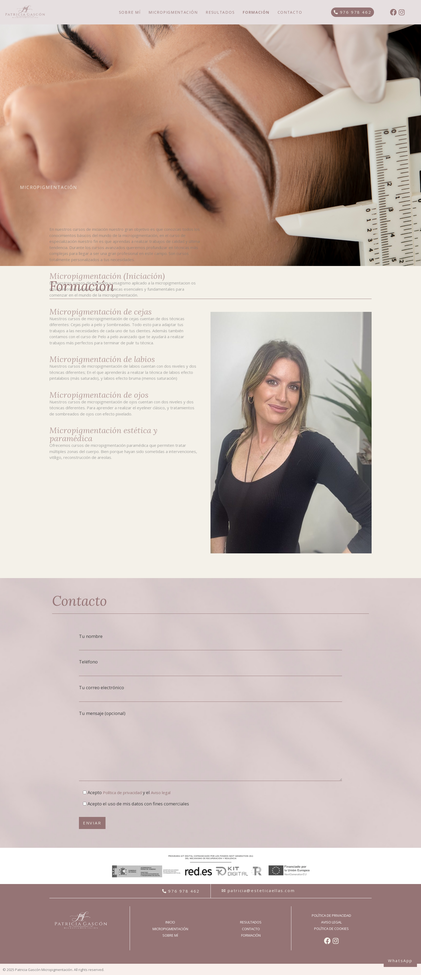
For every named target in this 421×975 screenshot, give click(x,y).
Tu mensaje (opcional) (210, 745)
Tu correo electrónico (210, 693)
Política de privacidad (122, 792)
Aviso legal (160, 792)
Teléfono (210, 667)
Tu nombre (210, 642)
